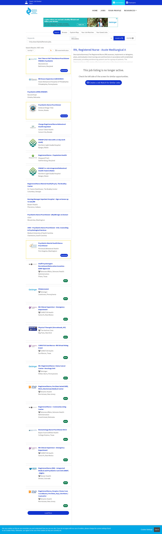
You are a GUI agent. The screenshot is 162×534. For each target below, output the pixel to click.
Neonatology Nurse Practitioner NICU (52, 430)
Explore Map (74, 32)
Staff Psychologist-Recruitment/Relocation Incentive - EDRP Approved (51, 266)
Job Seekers (118, 2)
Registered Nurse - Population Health (52, 155)
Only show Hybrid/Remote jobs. (40, 42)
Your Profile (114, 10)
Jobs (103, 10)
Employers (131, 2)
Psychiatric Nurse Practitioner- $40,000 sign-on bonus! (47, 215)
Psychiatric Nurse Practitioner (49, 105)
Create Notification (62, 50)
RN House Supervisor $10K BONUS (51, 79)
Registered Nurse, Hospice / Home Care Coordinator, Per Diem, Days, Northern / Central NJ (53, 493)
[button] (130, 38)
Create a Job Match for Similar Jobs (103, 82)
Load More (48, 513)
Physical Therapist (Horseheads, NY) (52, 327)
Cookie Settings (146, 529)
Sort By (30, 50)
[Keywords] (48, 38)
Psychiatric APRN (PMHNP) (37, 92)
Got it (157, 529)
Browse (64, 32)
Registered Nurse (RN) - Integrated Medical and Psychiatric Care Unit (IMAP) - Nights (53, 470)
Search (56, 32)
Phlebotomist (43, 289)
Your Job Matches (88, 32)
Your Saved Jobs (102, 32)
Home (95, 10)
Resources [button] (129, 10)
